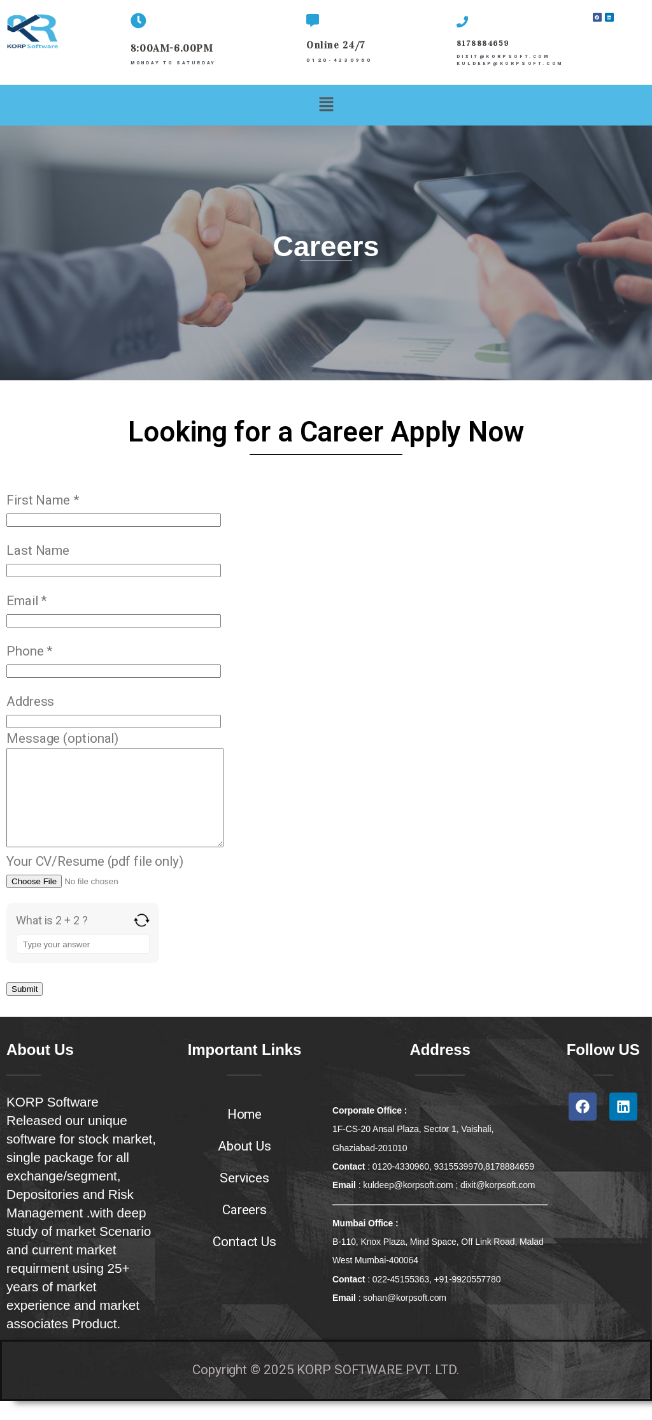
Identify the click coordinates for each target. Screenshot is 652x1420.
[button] (326, 104)
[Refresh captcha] (142, 939)
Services (244, 1197)
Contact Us (244, 1260)
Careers (244, 1229)
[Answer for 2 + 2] (83, 963)
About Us (244, 1165)
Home (244, 1133)
